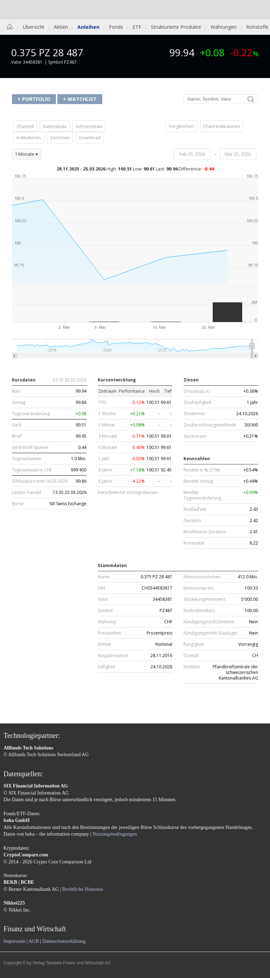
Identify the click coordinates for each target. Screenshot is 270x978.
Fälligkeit (106, 667)
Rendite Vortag (198, 481)
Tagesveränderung (31, 414)
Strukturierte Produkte (176, 27)
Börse (18, 504)
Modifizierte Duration (205, 532)
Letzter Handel (26, 492)
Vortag (18, 402)
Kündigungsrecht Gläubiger (211, 633)
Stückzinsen (195, 436)
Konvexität (194, 543)
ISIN (101, 588)
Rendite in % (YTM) (202, 470)
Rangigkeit (194, 644)
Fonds (116, 27)
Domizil (191, 655)
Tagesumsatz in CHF (32, 470)
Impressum (14, 941)
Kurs (16, 391)
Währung (107, 622)
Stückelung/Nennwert (204, 599)
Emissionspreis (198, 588)
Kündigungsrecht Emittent (209, 622)
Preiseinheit (109, 633)
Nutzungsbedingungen (114, 834)
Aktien (61, 27)
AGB (33, 941)
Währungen (224, 27)
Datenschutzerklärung (64, 941)
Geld (16, 425)
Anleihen (88, 27)
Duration (192, 520)
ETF (137, 27)
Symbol (105, 610)
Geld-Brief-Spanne (30, 447)
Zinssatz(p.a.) (197, 391)
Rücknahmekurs (199, 610)
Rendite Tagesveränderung (202, 495)
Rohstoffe (257, 27)
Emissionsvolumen (202, 577)
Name (104, 577)
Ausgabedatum (113, 655)
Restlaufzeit (195, 509)
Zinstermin (194, 414)
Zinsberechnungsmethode (210, 425)
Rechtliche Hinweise (82, 889)
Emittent (192, 667)
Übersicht (33, 27)
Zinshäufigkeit (197, 402)
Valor (103, 599)
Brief (16, 436)
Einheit (104, 644)
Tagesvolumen (26, 459)
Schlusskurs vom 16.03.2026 (40, 481)
